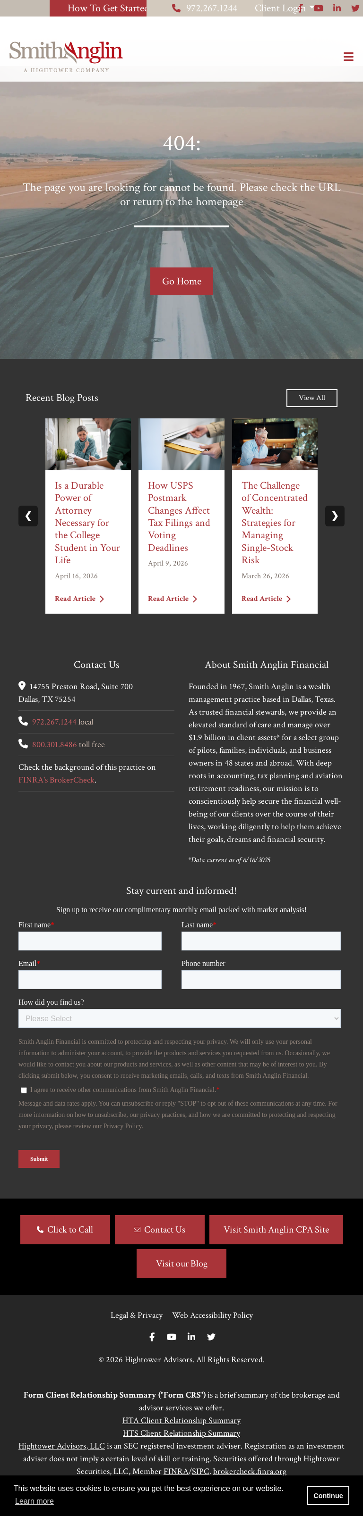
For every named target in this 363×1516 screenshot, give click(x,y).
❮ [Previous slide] (28, 531)
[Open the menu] (349, 57)
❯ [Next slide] (335, 531)
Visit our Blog (181, 1279)
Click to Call (70, 1245)
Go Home (181, 297)
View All (312, 413)
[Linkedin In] (191, 1353)
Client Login (300, 8)
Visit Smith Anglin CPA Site (276, 1245)
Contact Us (164, 1245)
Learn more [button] (34, 1501)
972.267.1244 (185, 8)
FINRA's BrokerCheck (56, 795)
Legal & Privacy (137, 1330)
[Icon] (300, 24)
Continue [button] (328, 1495)
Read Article (79, 614)
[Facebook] (152, 1353)
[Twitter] (211, 1353)
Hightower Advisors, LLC (61, 1461)
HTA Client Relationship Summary (181, 1436)
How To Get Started (68, 8)
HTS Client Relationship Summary (181, 1448)
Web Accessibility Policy (212, 1330)
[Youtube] (171, 1353)
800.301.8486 (54, 760)
